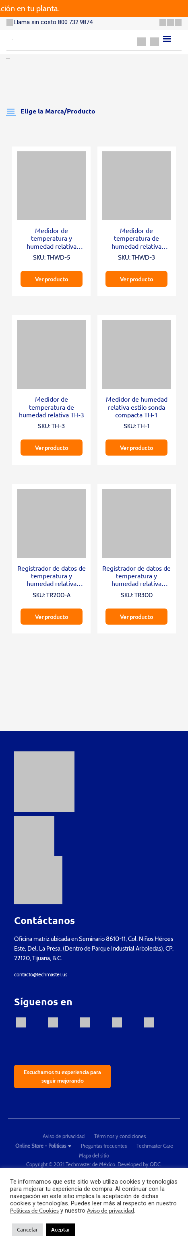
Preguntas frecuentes (104, 1146)
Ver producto (51, 279)
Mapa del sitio (94, 1155)
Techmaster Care (154, 1146)
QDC (155, 1164)
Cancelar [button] (27, 1229)
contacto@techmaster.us (40, 974)
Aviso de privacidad (64, 1136)
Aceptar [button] (60, 1229)
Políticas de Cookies (34, 1210)
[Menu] (167, 38)
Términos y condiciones (120, 1136)
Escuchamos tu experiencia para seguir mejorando (62, 1076)
